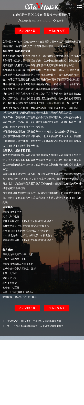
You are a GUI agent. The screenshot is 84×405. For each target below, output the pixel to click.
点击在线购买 (57, 308)
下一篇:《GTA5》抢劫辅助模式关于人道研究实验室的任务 (33, 326)
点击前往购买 (57, 30)
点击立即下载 (27, 30)
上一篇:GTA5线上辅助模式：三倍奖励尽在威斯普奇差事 (32, 321)
